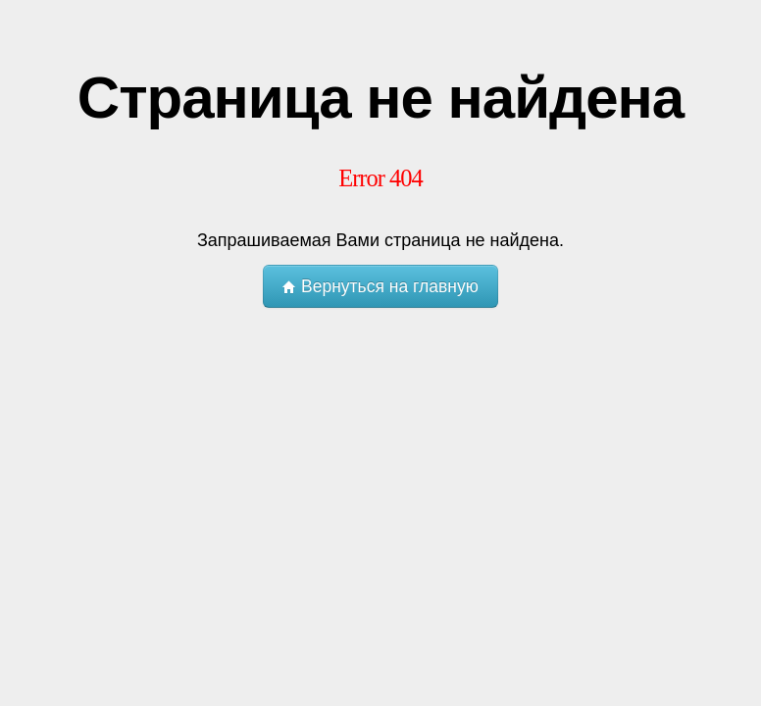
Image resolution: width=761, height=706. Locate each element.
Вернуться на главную (380, 286)
